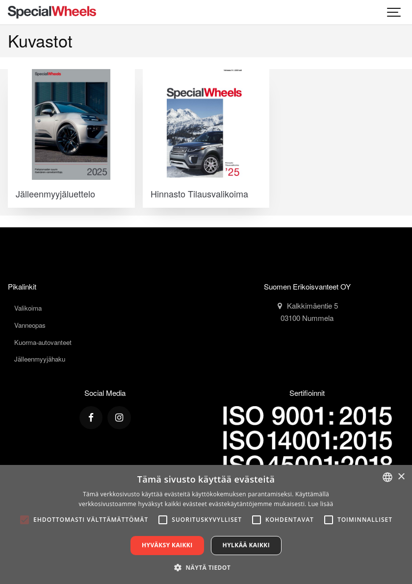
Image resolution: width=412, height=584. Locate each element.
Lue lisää (320, 504)
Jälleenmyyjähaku (39, 359)
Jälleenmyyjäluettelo (55, 193)
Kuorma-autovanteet (43, 342)
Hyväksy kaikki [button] (167, 545)
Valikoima (28, 308)
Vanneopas (30, 325)
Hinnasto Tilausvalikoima (199, 193)
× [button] (401, 477)
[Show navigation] (394, 12)
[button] (206, 567)
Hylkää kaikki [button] (246, 545)
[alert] (206, 524)
